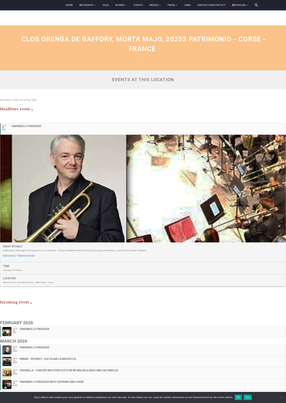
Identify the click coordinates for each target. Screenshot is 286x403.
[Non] (281, 397)
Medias (153, 5)
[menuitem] (240, 5)
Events (138, 5)
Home (69, 5)
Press (171, 5)
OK (238, 397)
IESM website (9, 255)
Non (248, 397)
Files (106, 5)
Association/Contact (211, 5)
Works (119, 5)
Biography (86, 5)
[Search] (256, 5)
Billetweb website (26, 255)
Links (187, 5)
